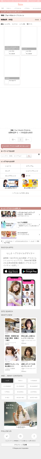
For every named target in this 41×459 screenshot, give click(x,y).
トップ (7, 380)
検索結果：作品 (21, 19)
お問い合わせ (32, 440)
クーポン (7, 397)
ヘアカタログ (34, 380)
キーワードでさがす (8, 151)
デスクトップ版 (20, 445)
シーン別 (22, 24)
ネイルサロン (20, 391)
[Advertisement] (20, 108)
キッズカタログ (20, 386)
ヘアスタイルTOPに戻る (20, 193)
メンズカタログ (7, 386)
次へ (27, 139)
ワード (30, 24)
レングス (8, 24)
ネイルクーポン (20, 397)
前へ (14, 139)
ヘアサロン (7, 391)
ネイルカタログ (34, 386)
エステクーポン (34, 397)
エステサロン (34, 391)
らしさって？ (8, 440)
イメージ (15, 24)
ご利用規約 (15, 440)
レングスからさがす (8, 161)
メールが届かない (23, 440)
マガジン (20, 380)
